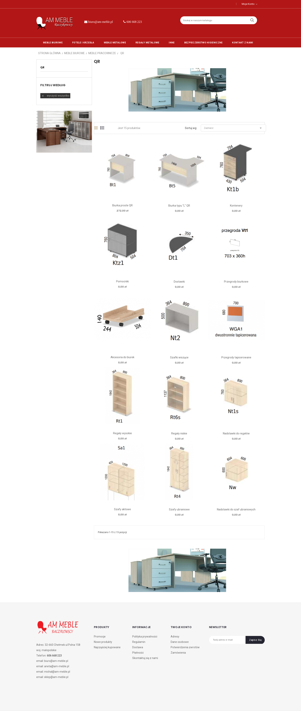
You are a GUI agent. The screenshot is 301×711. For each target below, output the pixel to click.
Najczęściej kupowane (107, 647)
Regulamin (138, 641)
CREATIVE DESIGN (63, 702)
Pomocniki (122, 281)
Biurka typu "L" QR (179, 205)
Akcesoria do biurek (122, 357)
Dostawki (179, 281)
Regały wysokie (122, 433)
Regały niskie (179, 433)
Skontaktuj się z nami (145, 658)
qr (42, 67)
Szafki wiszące (179, 357)
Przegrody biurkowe (236, 281)
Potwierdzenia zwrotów (185, 647)
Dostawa (137, 647)
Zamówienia (178, 652)
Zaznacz (233, 128)
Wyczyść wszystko (55, 95)
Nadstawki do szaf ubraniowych (236, 509)
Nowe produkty (103, 641)
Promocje (100, 636)
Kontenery (236, 205)
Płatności (138, 652)
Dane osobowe (180, 641)
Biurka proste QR (122, 205)
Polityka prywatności (144, 636)
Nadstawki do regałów (236, 433)
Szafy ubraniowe (179, 509)
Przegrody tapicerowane (236, 357)
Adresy (175, 636)
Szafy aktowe (122, 509)
